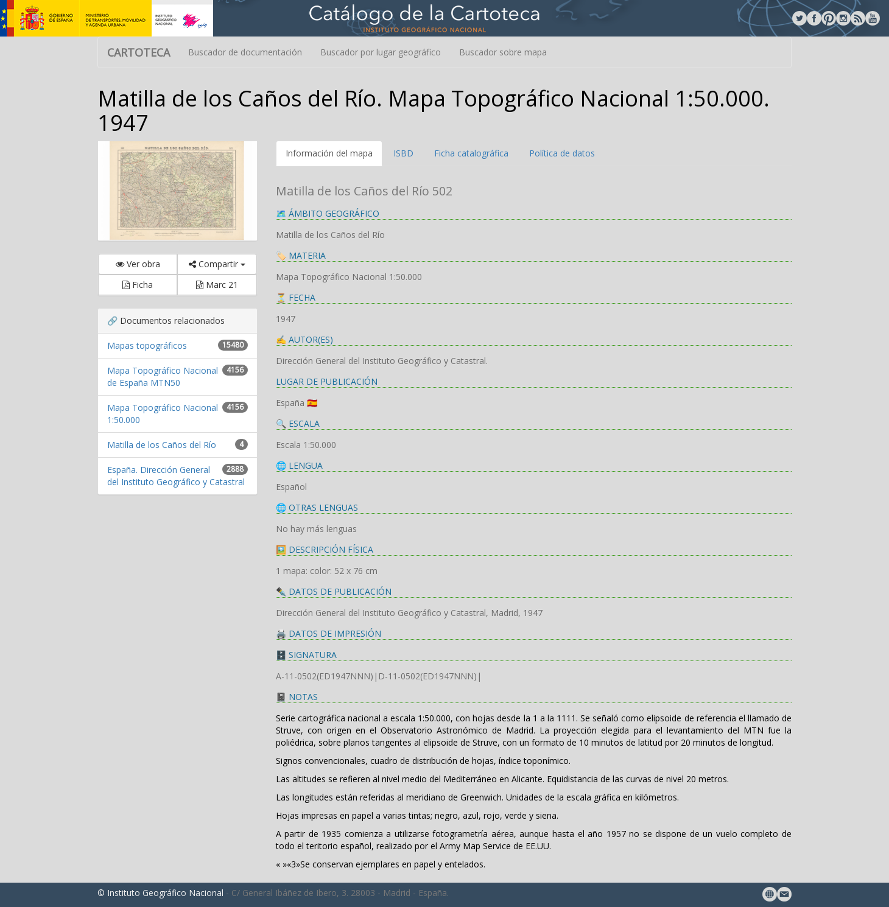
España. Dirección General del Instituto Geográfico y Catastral (176, 476)
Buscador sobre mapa (503, 52)
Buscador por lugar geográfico (380, 52)
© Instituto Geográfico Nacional (160, 892)
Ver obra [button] (138, 264)
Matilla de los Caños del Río (161, 444)
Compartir (217, 264)
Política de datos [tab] (562, 153)
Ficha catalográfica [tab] (471, 153)
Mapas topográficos (147, 345)
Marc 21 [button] (217, 284)
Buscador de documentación (245, 52)
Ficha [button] (137, 284)
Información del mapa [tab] (329, 153)
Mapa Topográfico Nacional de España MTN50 (162, 376)
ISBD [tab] (403, 153)
